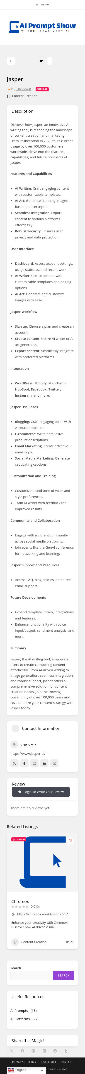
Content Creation (24, 96)
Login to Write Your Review (41, 792)
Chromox (20, 901)
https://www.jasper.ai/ (28, 753)
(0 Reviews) (23, 89)
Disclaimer (48, 1062)
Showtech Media (55, 1069)
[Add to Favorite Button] (70, 840)
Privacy (17, 1062)
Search (15, 968)
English (17, 1070)
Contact (67, 1062)
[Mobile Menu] (42, 4)
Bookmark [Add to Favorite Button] (41, 61)
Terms (32, 1062)
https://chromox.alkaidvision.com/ (42, 914)
